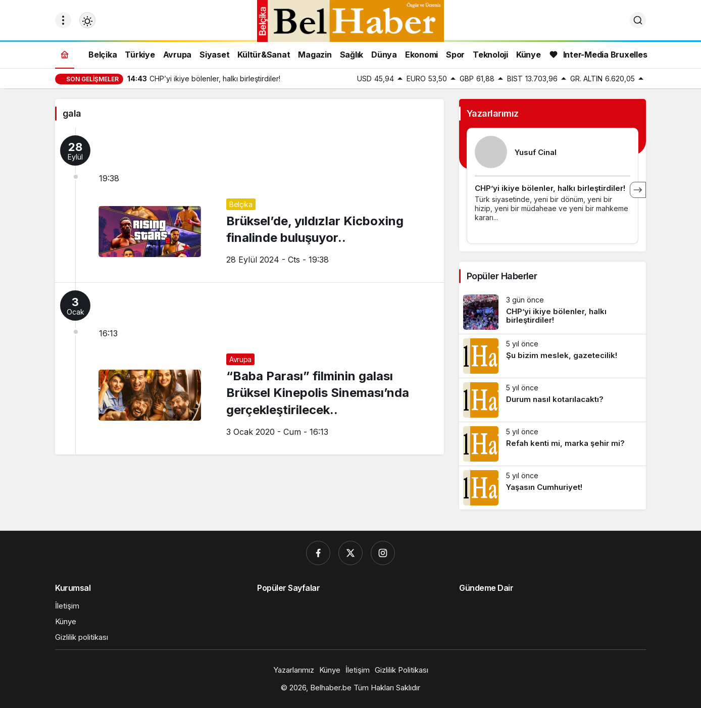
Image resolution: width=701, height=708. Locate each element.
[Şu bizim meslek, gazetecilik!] (552, 356)
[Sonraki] (638, 190)
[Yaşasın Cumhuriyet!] (552, 488)
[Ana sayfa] (64, 54)
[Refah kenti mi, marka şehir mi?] (552, 444)
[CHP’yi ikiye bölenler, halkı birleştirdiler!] (552, 312)
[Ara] (638, 20)
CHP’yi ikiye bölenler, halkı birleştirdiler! (550, 188)
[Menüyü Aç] (63, 20)
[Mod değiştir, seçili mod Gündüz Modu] (87, 20)
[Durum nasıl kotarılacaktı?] (552, 400)
